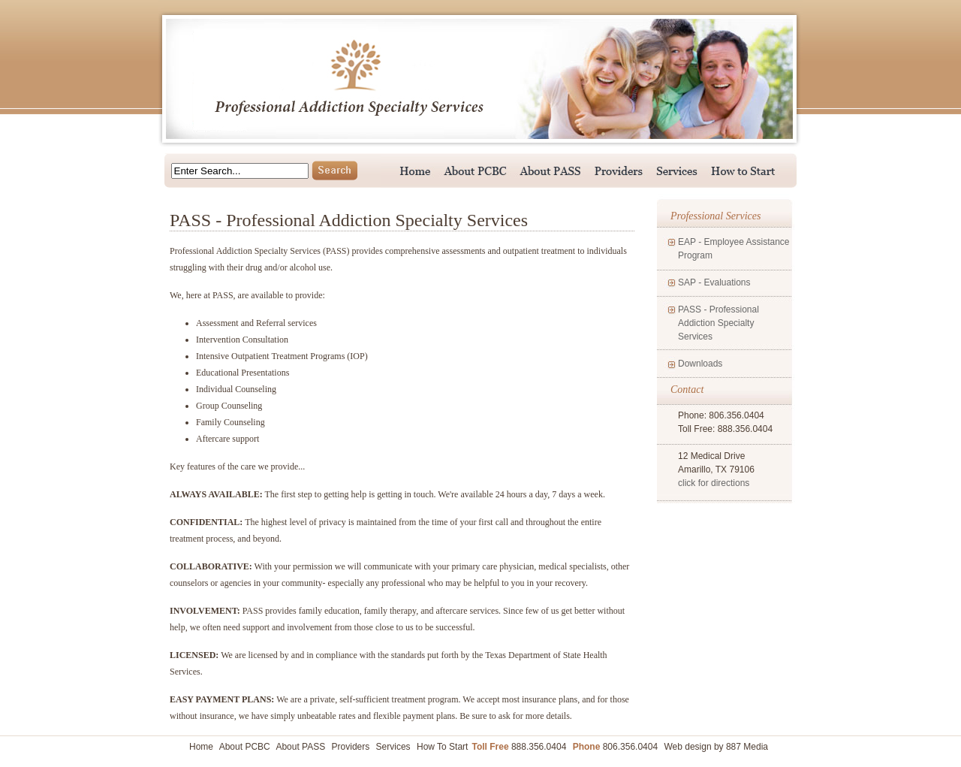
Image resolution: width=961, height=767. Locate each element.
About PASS (300, 746)
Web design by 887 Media (716, 746)
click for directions (713, 483)
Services (393, 746)
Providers (351, 746)
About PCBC (244, 746)
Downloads (700, 363)
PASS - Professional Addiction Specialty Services (718, 323)
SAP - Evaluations (714, 282)
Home (201, 746)
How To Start (442, 746)
